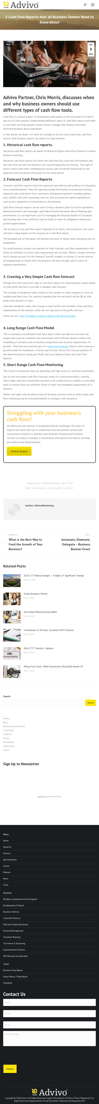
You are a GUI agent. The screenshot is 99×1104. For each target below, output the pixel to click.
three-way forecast (58, 346)
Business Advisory (11, 911)
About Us (7, 847)
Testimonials (9, 746)
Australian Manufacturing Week (40, 611)
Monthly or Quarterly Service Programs (20, 899)
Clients (6, 866)
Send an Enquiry (19, 451)
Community (8, 730)
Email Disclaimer (50, 1101)
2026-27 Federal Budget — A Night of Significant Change (54, 575)
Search (6, 696)
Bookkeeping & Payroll (13, 905)
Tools (5, 885)
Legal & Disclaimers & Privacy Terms (63, 1098)
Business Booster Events (14, 726)
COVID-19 (7, 734)
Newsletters (8, 742)
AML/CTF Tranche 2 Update (38, 648)
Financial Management (13, 930)
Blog (8, 44)
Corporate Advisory (11, 918)
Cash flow (69, 488)
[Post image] (12, 580)
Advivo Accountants (39, 488)
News (5, 878)
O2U (83, 1101)
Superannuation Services (14, 949)
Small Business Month (36, 593)
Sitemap (63, 1101)
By (50, 483)
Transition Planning (11, 937)
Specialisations (10, 859)
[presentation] (27, 1055)
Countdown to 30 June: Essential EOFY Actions (49, 630)
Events (6, 738)
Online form (41, 796)
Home (6, 840)
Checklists (7, 983)
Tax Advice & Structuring (14, 943)
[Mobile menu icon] (92, 5)
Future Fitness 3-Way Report (15, 976)
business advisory (56, 488)
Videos (6, 750)
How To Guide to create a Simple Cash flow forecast (47, 315)
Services (6, 853)
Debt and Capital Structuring (15, 924)
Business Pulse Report (13, 970)
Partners (6, 872)
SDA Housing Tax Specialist (15, 956)
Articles (6, 718)
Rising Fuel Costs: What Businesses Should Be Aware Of (53, 666)
